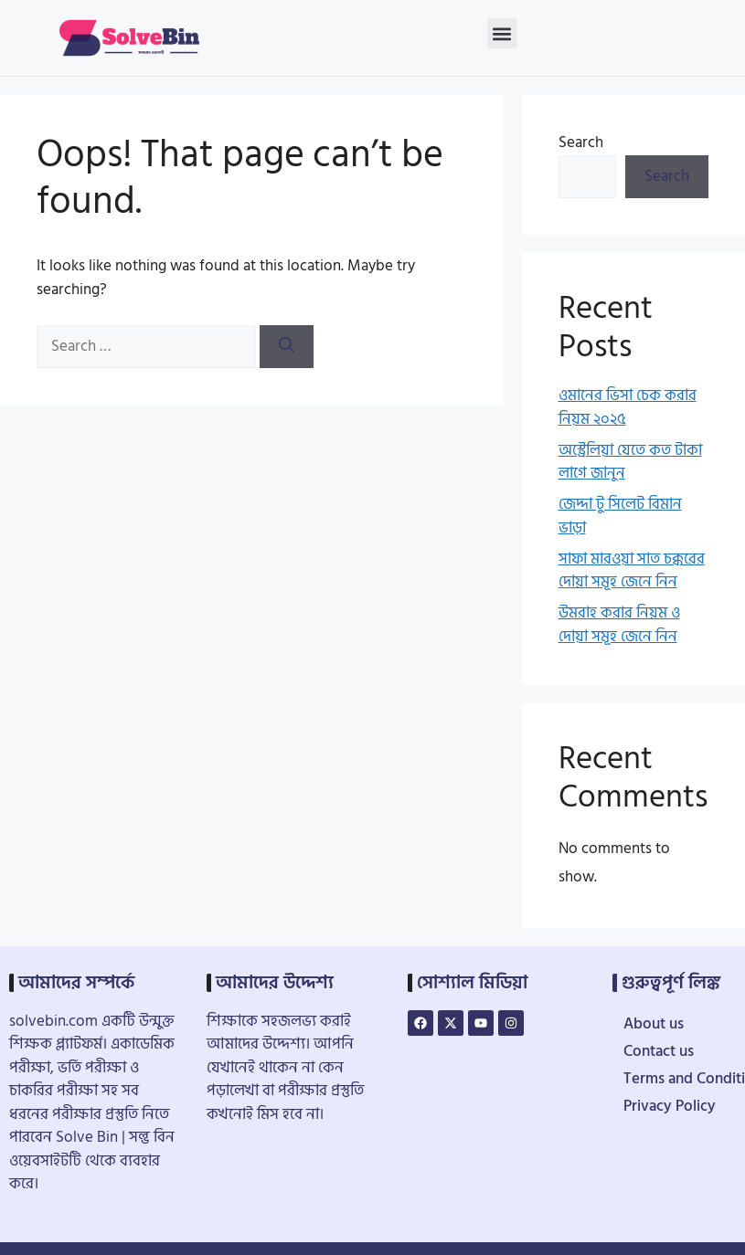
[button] (502, 33)
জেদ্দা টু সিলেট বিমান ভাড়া (620, 516)
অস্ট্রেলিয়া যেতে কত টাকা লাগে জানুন (630, 462)
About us (653, 1024)
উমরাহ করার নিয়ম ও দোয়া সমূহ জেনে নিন (619, 624)
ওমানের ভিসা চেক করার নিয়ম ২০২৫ (628, 407)
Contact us (658, 1051)
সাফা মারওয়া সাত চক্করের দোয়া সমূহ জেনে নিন (632, 571)
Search (581, 142)
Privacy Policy (669, 1106)
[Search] (287, 347)
